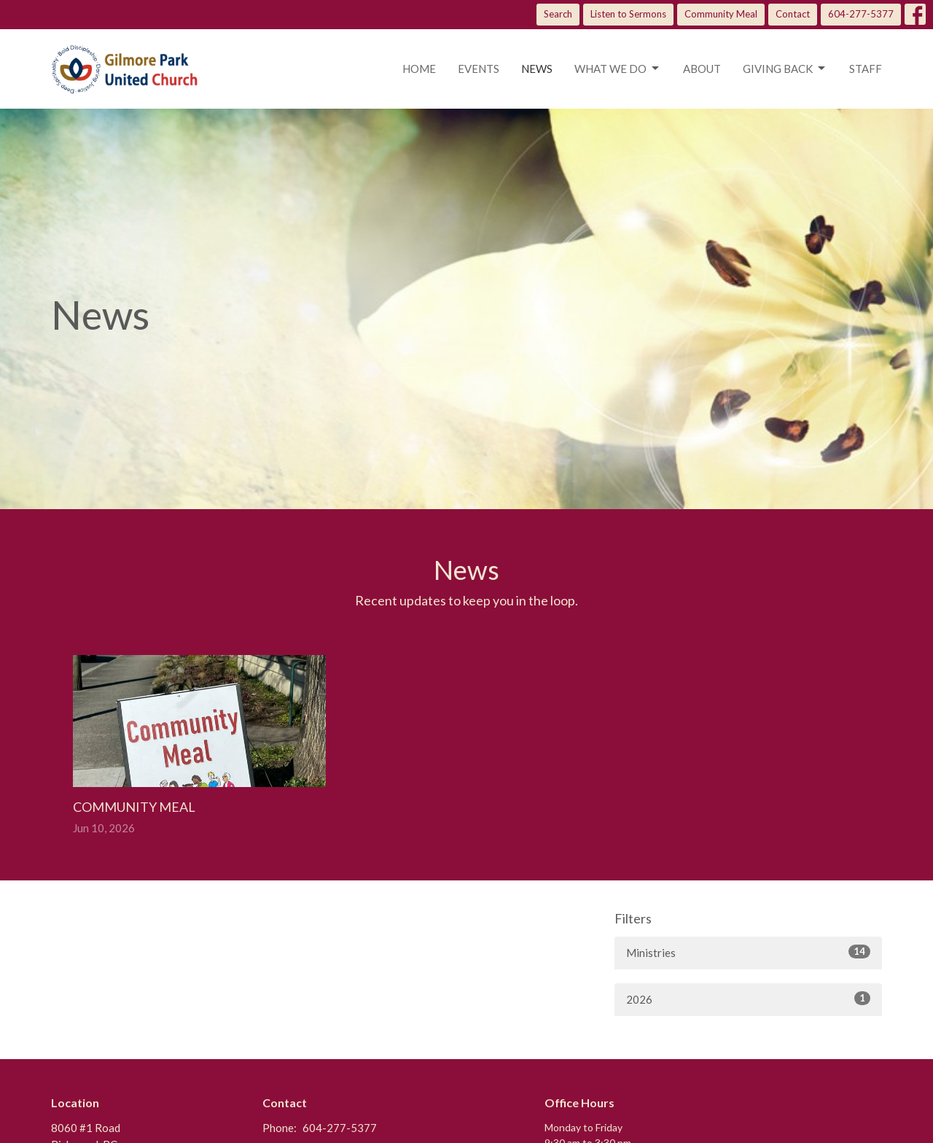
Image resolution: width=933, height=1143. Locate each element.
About (702, 68)
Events (478, 68)
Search (558, 14)
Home (419, 68)
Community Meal (720, 14)
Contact (793, 14)
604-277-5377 (861, 14)
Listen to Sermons (628, 14)
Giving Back (785, 68)
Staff (865, 68)
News (537, 68)
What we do (617, 68)
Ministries (748, 952)
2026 (748, 998)
